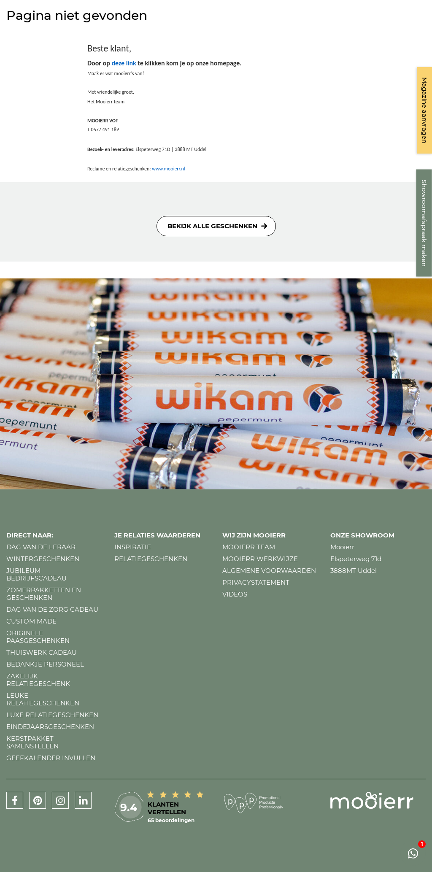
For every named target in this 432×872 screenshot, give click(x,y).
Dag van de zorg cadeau (52, 609)
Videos (234, 594)
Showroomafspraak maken (424, 223)
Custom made (31, 621)
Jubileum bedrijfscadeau (36, 574)
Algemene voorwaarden (269, 571)
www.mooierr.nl (168, 169)
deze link (123, 63)
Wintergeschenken (42, 559)
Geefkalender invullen (50, 758)
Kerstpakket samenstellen (32, 742)
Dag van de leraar (41, 547)
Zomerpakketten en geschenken (43, 594)
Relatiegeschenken (150, 559)
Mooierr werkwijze (260, 559)
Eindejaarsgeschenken (50, 727)
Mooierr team (248, 547)
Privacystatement (255, 582)
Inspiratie (132, 547)
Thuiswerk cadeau (41, 652)
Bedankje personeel (45, 664)
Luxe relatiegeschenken (52, 715)
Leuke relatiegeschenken (42, 699)
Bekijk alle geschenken (212, 226)
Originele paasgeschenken (38, 637)
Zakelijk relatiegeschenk (38, 680)
